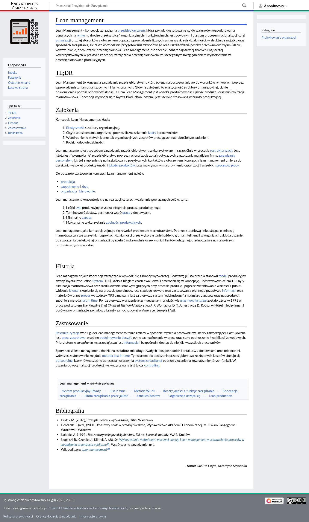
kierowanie (87, 191)
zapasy (86, 217)
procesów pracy (227, 165)
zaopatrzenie (70, 186)
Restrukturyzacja (67, 333)
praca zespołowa (73, 337)
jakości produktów (122, 165)
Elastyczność (75, 128)
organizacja (69, 191)
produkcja (68, 181)
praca (126, 212)
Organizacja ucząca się (184, 396)
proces (86, 295)
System (97, 281)
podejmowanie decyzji (115, 337)
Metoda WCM (144, 391)
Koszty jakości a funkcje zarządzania (188, 391)
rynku (81, 35)
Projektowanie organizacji (279, 37)
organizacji (63, 40)
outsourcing (64, 360)
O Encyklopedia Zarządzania (56, 516)
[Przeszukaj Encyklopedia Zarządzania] (151, 5)
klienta (74, 290)
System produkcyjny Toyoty (81, 391)
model (223, 276)
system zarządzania (148, 360)
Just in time (117, 391)
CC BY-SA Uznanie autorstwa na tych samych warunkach (86, 508)
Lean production (220, 396)
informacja (131, 342)
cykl (78, 207)
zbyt (85, 186)
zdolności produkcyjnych (123, 222)
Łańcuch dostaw (148, 396)
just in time (89, 300)
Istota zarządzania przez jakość (106, 396)
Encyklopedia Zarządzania (24, 5)
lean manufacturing (193, 300)
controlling (151, 365)
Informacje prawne (93, 516)
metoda (107, 355)
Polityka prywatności (18, 516)
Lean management (94, 449)
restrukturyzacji (221, 150)
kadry (152, 132)
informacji (229, 290)
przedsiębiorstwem (131, 30)
